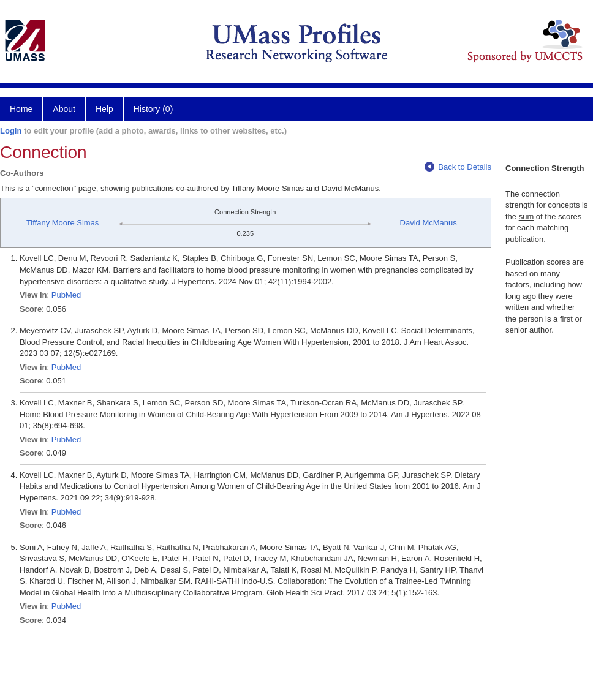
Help (104, 109)
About (64, 109)
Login (10, 130)
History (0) (153, 109)
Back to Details (458, 167)
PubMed (66, 295)
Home (21, 109)
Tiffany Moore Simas (62, 222)
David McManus (428, 222)
